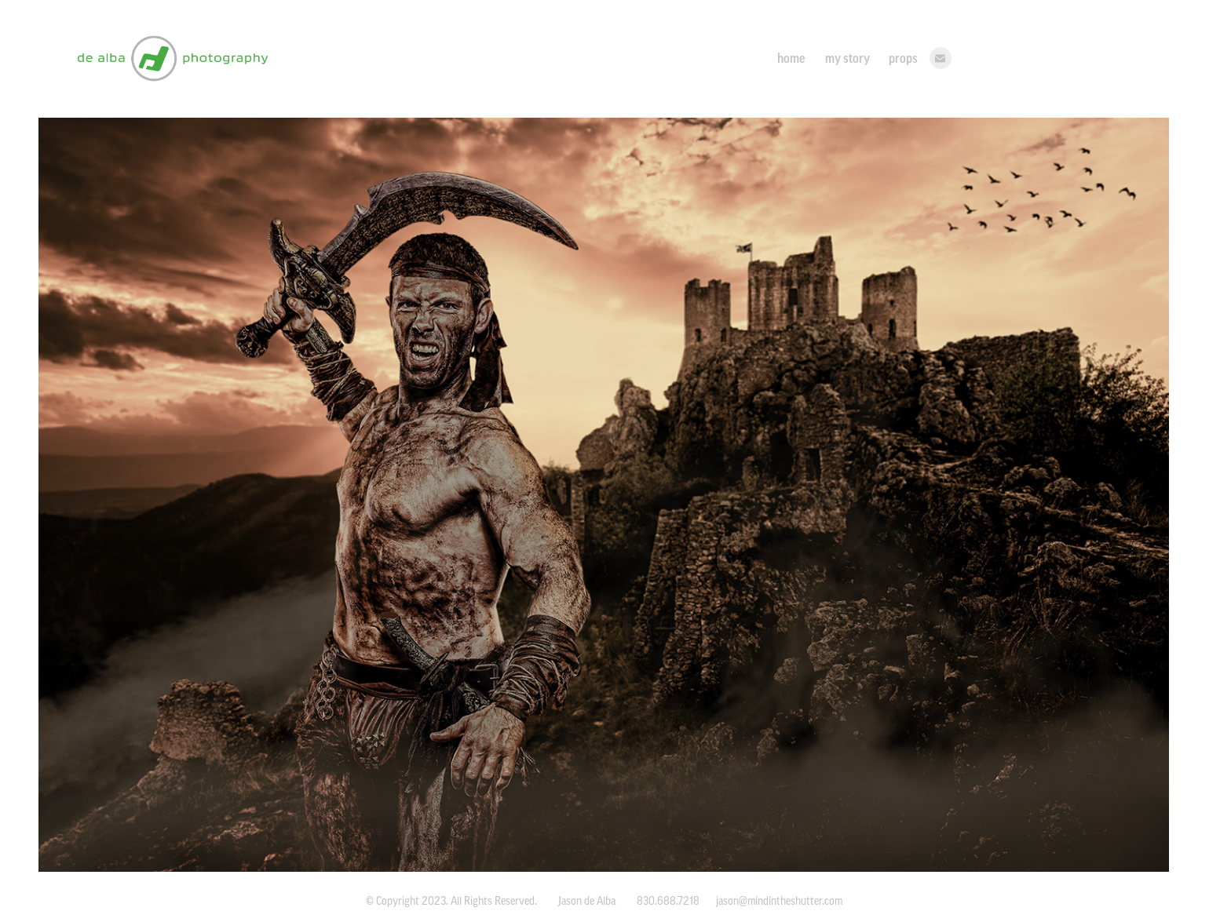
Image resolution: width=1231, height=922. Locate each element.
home (791, 58)
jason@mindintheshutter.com (779, 901)
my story (847, 58)
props (903, 58)
